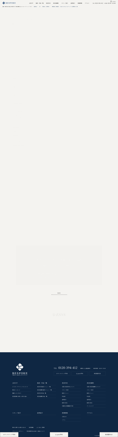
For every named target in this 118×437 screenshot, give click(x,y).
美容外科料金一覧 (41, 393)
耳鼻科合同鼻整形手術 (67, 406)
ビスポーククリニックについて (20, 386)
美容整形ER (97, 373)
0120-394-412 (67, 367)
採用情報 (31, 427)
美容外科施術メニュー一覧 (44, 386)
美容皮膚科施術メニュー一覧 (44, 390)
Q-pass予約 (79, 373)
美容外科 (48, 3)
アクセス (87, 3)
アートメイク (90, 406)
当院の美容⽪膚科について (93, 386)
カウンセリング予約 (62, 373)
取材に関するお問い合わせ (19, 427)
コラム (63, 420)
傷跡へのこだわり (16, 393)
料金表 (63, 396)
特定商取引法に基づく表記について (36, 431)
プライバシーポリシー (18, 431)
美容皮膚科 (56, 3)
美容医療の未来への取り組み (19, 396)
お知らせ (64, 416)
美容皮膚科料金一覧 (42, 396)
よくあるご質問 (40, 427)
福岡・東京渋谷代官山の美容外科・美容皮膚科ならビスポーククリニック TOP (17, 6)
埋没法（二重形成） (46, 6)
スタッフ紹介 (64, 3)
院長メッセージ (16, 390)
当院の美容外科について (68, 386)
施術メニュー (65, 393)
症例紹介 (73, 3)
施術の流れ (65, 403)
